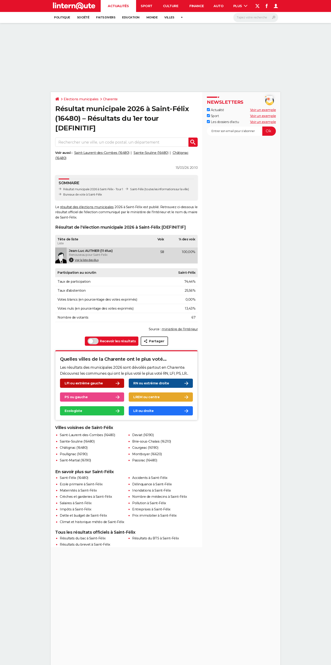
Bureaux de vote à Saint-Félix (82, 194)
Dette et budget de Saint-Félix (83, 515)
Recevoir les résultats (112, 341)
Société (83, 17)
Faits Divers (105, 17)
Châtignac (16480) (74, 448)
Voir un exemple (263, 110)
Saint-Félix (137, 189)
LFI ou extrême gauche (84, 383)
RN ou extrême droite (151, 383)
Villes (169, 17)
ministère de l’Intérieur (180, 329)
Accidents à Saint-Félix (150, 478)
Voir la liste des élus (83, 260)
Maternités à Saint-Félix (78, 490)
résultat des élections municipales (87, 207)
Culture (170, 6)
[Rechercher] (255, 17)
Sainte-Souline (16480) (151, 153)
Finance (196, 6)
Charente (110, 99)
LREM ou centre (146, 397)
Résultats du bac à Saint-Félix (83, 538)
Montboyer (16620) (147, 454)
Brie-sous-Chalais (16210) (151, 441)
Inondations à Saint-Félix (151, 490)
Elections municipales (81, 99)
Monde (152, 17)
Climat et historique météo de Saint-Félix (92, 522)
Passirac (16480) (144, 460)
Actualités (118, 6)
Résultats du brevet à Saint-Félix (85, 544)
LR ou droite (143, 411)
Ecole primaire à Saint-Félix (81, 484)
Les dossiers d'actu (223, 122)
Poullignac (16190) (73, 454)
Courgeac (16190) (145, 448)
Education (131, 17)
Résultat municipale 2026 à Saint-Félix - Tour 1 (93, 189)
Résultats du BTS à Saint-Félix (155, 538)
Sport (146, 6)
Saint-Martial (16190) (75, 460)
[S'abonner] (241, 131)
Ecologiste (73, 411)
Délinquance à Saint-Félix (152, 484)
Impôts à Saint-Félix (75, 509)
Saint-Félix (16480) (74, 478)
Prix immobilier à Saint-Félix (154, 515)
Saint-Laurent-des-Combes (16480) (101, 153)
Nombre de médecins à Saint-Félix (159, 497)
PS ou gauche (76, 397)
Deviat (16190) (143, 435)
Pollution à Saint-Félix (149, 503)
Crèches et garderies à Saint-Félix (86, 497)
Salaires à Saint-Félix (75, 503)
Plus (240, 6)
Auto (218, 6)
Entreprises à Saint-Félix (151, 509)
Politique (62, 17)
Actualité (215, 110)
